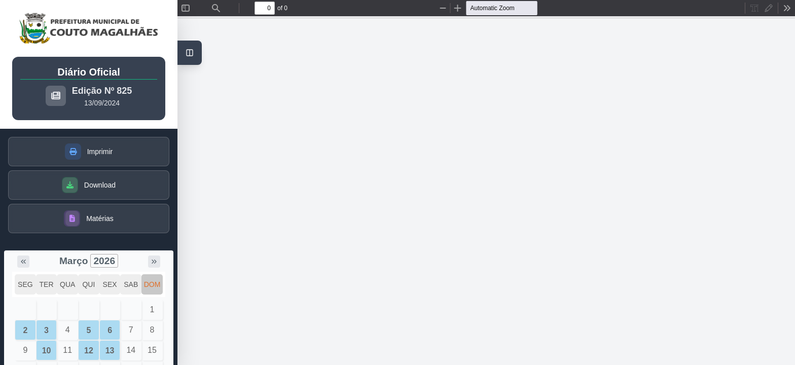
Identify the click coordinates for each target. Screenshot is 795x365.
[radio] (754, 8)
